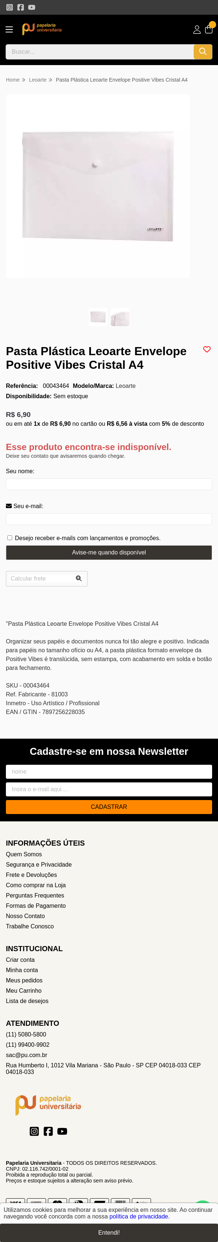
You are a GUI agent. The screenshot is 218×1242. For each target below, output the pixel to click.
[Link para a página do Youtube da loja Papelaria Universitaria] (31, 7)
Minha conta (22, 970)
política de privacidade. (139, 1216)
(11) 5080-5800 (26, 1034)
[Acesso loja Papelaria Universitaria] (197, 29)
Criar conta (20, 960)
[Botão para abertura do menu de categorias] (9, 29)
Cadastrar (109, 807)
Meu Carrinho (24, 991)
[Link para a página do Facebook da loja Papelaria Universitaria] (20, 7)
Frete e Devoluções (31, 875)
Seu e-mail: (24, 506)
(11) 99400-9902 (27, 1045)
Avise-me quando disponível (109, 552)
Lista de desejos (27, 1001)
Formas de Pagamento (36, 906)
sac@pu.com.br (26, 1055)
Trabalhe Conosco (30, 926)
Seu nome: (20, 471)
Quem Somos (24, 854)
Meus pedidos (24, 980)
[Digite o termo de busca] (100, 51)
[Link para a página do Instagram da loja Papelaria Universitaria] (9, 7)
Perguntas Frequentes (35, 895)
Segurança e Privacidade (39, 864)
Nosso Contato (25, 916)
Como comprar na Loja (36, 885)
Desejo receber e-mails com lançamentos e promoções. (88, 538)
